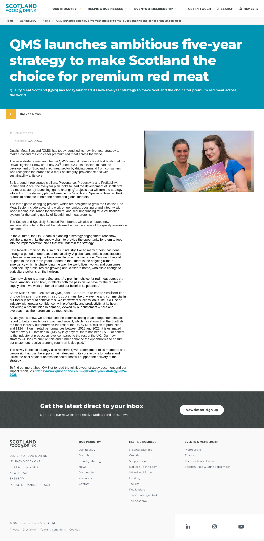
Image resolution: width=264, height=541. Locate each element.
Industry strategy (90, 461)
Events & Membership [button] (156, 8)
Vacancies (85, 478)
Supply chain (137, 461)
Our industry (30, 20)
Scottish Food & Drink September (207, 466)
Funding (134, 478)
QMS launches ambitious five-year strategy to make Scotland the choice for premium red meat (120, 20)
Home (11, 20)
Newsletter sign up (202, 410)
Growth (134, 455)
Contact (84, 484)
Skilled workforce (140, 472)
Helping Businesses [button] (107, 8)
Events (189, 455)
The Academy (138, 501)
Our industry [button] (66, 8)
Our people (86, 472)
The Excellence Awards (200, 461)
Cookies (74, 529)
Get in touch (199, 8)
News (48, 20)
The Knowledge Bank (143, 495)
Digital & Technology (143, 466)
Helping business (140, 449)
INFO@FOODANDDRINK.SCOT (30, 485)
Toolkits (134, 484)
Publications (137, 489)
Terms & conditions (53, 529)
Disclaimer (30, 529)
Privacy (14, 529)
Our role (84, 455)
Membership (193, 449)
